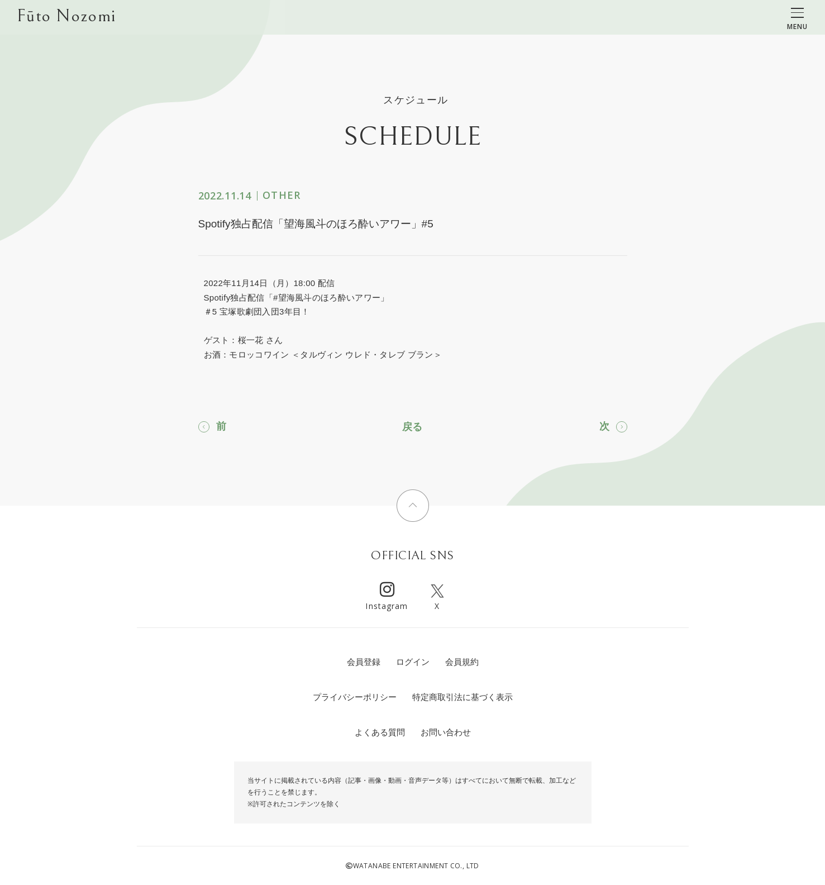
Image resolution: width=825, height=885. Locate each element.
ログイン (413, 662)
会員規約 (462, 662)
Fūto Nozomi (66, 17)
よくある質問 (380, 732)
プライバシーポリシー (355, 697)
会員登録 (363, 662)
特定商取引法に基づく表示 (462, 697)
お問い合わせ (446, 732)
